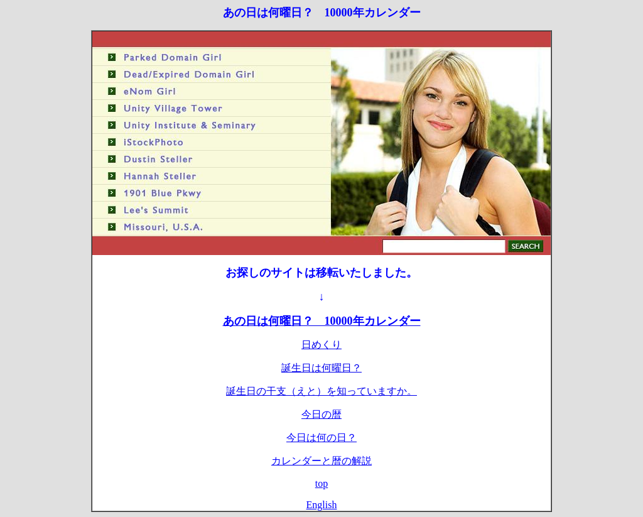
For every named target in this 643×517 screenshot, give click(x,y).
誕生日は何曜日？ (321, 367)
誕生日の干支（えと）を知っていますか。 (321, 391)
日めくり (321, 344)
